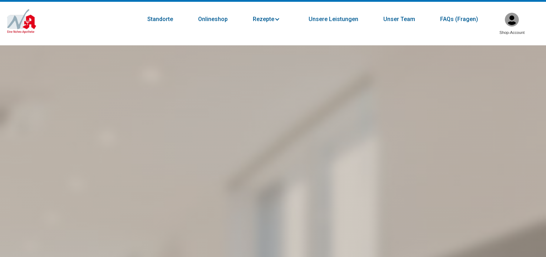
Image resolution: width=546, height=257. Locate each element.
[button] (273, 19)
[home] (21, 21)
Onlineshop (213, 19)
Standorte (160, 19)
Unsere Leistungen (333, 19)
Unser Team (399, 19)
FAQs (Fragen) (459, 19)
